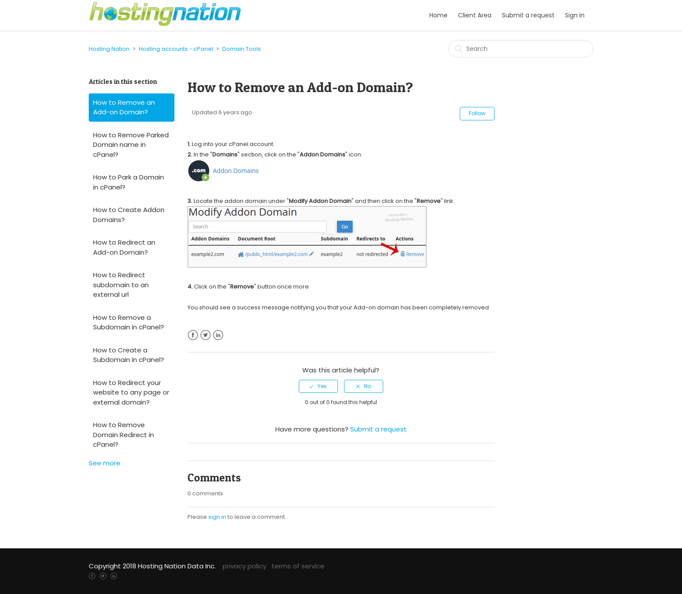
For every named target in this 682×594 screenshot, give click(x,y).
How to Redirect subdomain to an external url (121, 284)
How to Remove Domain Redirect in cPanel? (123, 434)
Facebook (192, 335)
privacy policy (244, 566)
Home (438, 15)
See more (104, 463)
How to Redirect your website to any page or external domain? (131, 392)
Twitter (205, 335)
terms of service (297, 566)
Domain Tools (241, 49)
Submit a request (528, 15)
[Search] (520, 48)
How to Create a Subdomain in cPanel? (128, 355)
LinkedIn (218, 335)
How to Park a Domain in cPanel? (128, 182)
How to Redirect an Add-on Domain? (124, 247)
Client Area (474, 15)
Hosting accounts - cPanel (176, 49)
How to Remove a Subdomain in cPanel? (128, 322)
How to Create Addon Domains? (128, 214)
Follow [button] (477, 113)
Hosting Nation (109, 49)
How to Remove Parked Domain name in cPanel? (131, 144)
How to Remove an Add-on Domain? (124, 107)
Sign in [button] (575, 15)
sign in (217, 517)
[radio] (318, 386)
